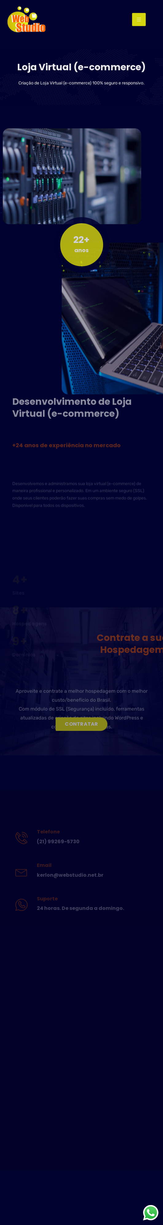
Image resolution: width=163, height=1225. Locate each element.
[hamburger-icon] (139, 19)
